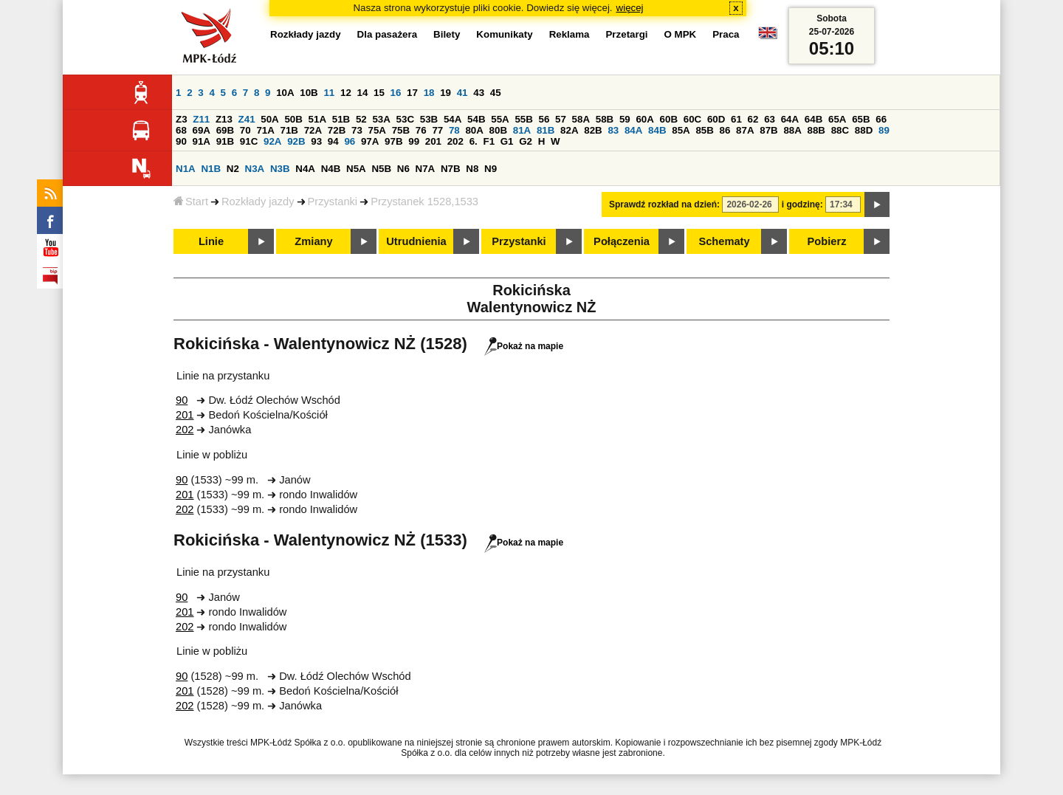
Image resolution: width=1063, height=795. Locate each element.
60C (692, 119)
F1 (489, 141)
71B (289, 130)
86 (725, 130)
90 (181, 141)
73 (356, 130)
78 (454, 130)
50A (269, 119)
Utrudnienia (416, 241)
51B (341, 119)
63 (769, 119)
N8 (472, 168)
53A (381, 119)
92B (296, 141)
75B (401, 130)
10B (308, 92)
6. (473, 141)
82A (569, 130)
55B (523, 119)
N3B (280, 168)
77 (437, 130)
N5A (356, 168)
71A (265, 130)
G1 (507, 141)
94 (333, 141)
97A (370, 141)
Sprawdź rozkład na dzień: (664, 204)
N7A (426, 168)
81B (545, 130)
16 (396, 92)
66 (881, 119)
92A (272, 141)
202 (455, 141)
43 (478, 92)
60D (716, 119)
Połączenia (622, 241)
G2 (525, 141)
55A (500, 119)
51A (317, 119)
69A (201, 130)
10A (285, 92)
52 (361, 119)
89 (884, 130)
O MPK (680, 34)
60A (644, 119)
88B (816, 130)
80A (474, 130)
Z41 (246, 119)
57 (560, 119)
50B (293, 119)
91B (225, 141)
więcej (630, 7)
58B (604, 119)
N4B (331, 168)
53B (429, 119)
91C (249, 141)
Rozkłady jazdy (258, 201)
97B (393, 141)
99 (413, 141)
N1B (211, 168)
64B (813, 119)
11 (328, 92)
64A (790, 119)
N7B (451, 168)
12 (345, 92)
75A (377, 130)
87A (745, 130)
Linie (211, 241)
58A (581, 119)
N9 (490, 168)
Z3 (182, 119)
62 (753, 119)
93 (316, 141)
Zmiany (313, 241)
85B (704, 130)
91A (201, 141)
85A (680, 130)
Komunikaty (504, 34)
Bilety (446, 34)
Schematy (723, 241)
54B (476, 119)
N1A (186, 168)
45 (495, 92)
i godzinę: (802, 204)
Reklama (569, 34)
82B (593, 130)
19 (445, 92)
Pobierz (827, 241)
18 (429, 92)
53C (405, 119)
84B (657, 130)
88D (864, 130)
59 (624, 119)
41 (462, 92)
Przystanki (333, 201)
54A (452, 119)
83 (613, 130)
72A (313, 130)
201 (433, 141)
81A (522, 130)
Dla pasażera (387, 34)
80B (498, 130)
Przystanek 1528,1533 (424, 201)
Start (190, 201)
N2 (233, 168)
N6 (403, 168)
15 (379, 92)
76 (421, 130)
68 (181, 130)
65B (861, 119)
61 (736, 119)
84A (633, 130)
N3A (255, 168)
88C (840, 130)
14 (362, 92)
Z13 (224, 119)
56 (544, 119)
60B (669, 119)
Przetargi (626, 34)
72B (336, 130)
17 (412, 92)
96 (349, 141)
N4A (305, 168)
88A (792, 130)
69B (225, 130)
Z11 (201, 119)
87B (768, 130)
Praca (725, 34)
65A (837, 119)
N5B (381, 168)
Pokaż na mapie (523, 346)
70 (245, 130)
